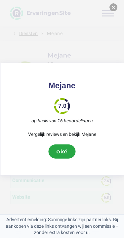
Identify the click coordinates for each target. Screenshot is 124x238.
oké (62, 151)
